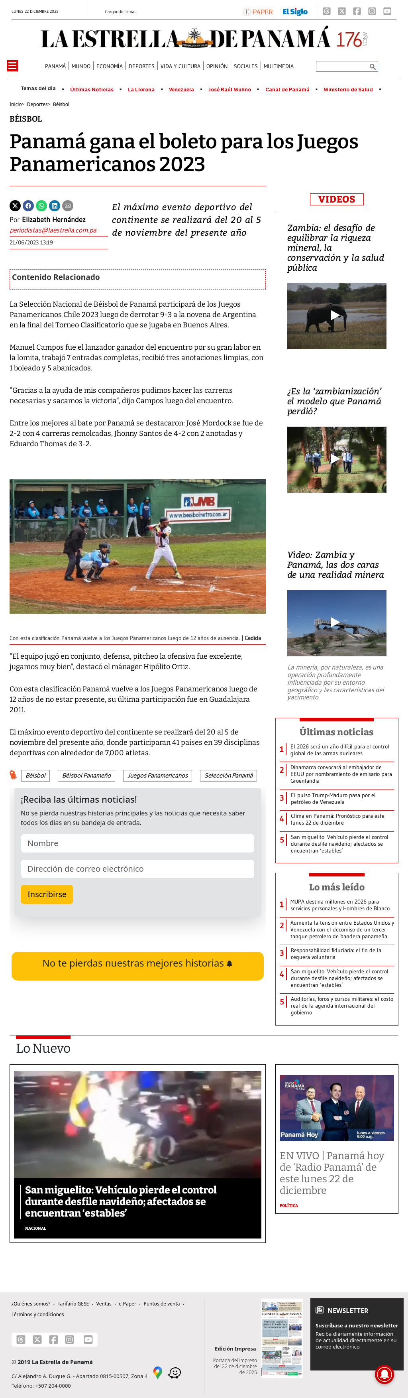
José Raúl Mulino (229, 90)
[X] (341, 11)
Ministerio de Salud (348, 90)
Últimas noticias (337, 732)
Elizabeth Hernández (54, 219)
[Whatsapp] (41, 205)
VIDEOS (336, 199)
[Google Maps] (157, 1372)
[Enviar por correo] (67, 205)
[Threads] (326, 11)
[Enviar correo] (59, 230)
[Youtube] (387, 11)
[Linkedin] (54, 205)
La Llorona (141, 90)
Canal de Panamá (287, 90)
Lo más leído (337, 887)
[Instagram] (372, 11)
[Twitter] (15, 205)
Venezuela (181, 90)
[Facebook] (357, 11)
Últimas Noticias (92, 90)
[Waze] (174, 1372)
